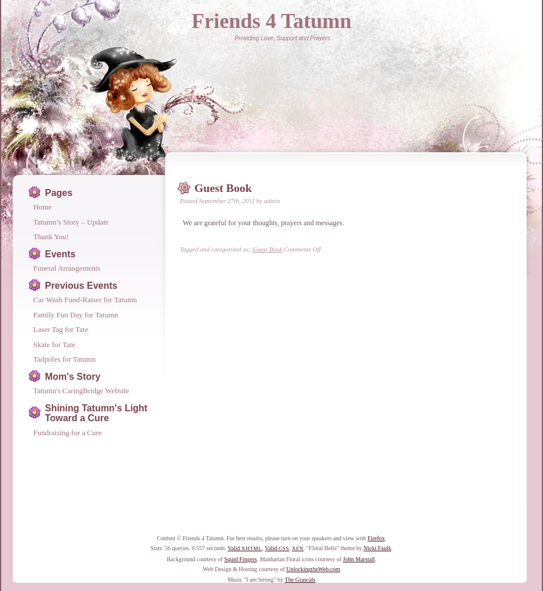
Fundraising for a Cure (67, 432)
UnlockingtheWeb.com (313, 569)
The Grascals (300, 579)
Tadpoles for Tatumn (64, 359)
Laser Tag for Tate (60, 329)
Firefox (376, 538)
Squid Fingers (240, 559)
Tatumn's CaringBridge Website (81, 390)
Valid (245, 548)
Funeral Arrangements (66, 268)
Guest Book (223, 187)
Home (42, 206)
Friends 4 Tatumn (271, 21)
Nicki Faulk (378, 548)
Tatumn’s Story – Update (71, 222)
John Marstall (359, 559)
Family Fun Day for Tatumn (75, 314)
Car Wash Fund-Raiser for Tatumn (85, 299)
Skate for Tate (54, 344)
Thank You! (51, 236)
